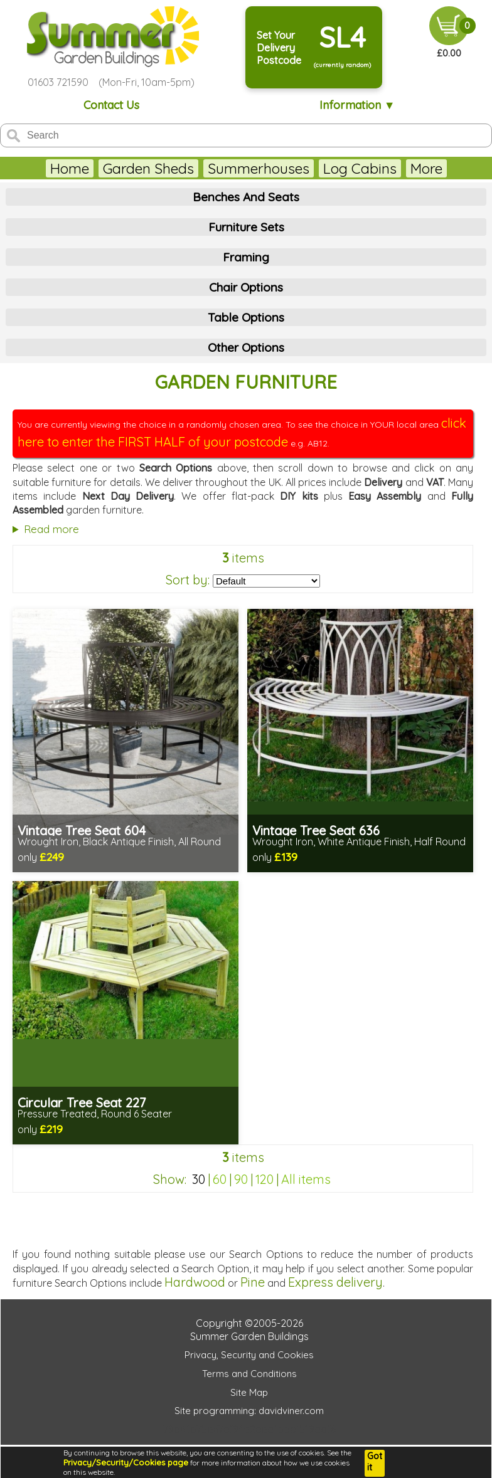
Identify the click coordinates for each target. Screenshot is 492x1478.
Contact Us (111, 105)
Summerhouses (258, 168)
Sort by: (188, 580)
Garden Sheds (148, 168)
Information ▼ (357, 105)
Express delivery (335, 1282)
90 (241, 1179)
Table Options (246, 317)
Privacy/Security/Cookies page (125, 1462)
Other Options (246, 347)
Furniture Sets (246, 227)
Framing (246, 257)
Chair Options (246, 287)
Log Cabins (360, 168)
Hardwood (194, 1282)
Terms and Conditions (249, 1374)
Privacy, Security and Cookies (249, 1355)
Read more (51, 529)
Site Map (249, 1392)
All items (306, 1179)
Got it (374, 1461)
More (426, 168)
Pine (252, 1282)
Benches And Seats (246, 196)
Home (69, 168)
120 (264, 1179)
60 (220, 1179)
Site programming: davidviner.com (249, 1411)
